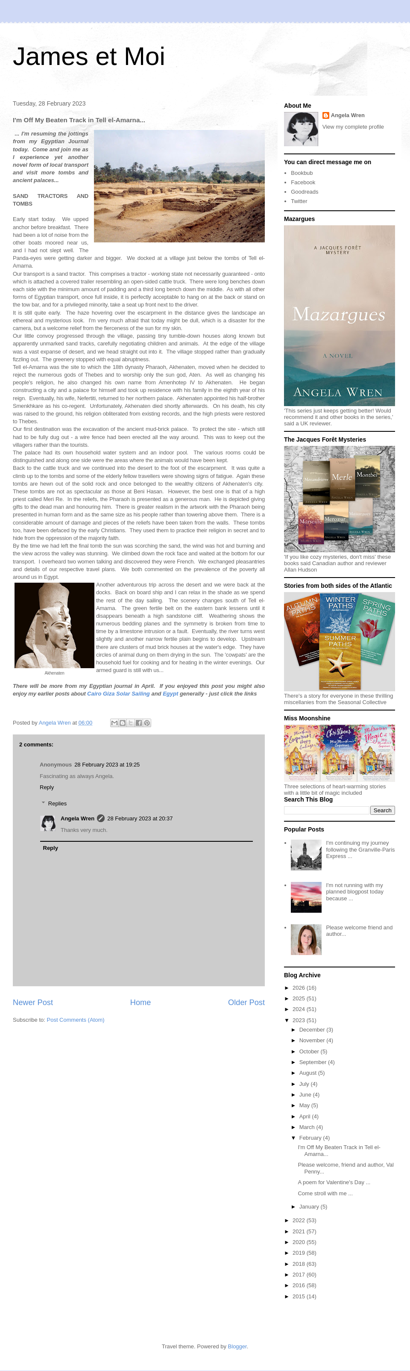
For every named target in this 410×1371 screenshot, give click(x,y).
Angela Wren (77, 818)
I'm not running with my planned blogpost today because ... (354, 892)
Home (140, 1002)
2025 (300, 998)
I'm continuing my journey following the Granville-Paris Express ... (360, 849)
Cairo (94, 693)
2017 (300, 1274)
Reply (47, 787)
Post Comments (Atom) (76, 1020)
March (307, 1127)
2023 (300, 1020)
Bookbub (302, 173)
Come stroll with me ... (325, 1193)
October (310, 1051)
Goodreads (304, 192)
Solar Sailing (133, 693)
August (308, 1073)
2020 (300, 1242)
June (306, 1094)
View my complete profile (353, 127)
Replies (57, 803)
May (305, 1105)
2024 (300, 1009)
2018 (300, 1264)
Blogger (237, 1346)
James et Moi (89, 56)
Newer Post (33, 1002)
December (313, 1029)
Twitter (299, 201)
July (305, 1084)
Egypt (170, 693)
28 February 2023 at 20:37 (140, 818)
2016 (300, 1285)
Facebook (303, 182)
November (313, 1040)
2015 (300, 1296)
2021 (300, 1231)
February (311, 1138)
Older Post (246, 1002)
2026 (300, 988)
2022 (300, 1220)
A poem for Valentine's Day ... (334, 1182)
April (305, 1116)
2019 (300, 1253)
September (313, 1062)
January (310, 1206)
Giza (108, 693)
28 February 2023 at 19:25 (107, 764)
